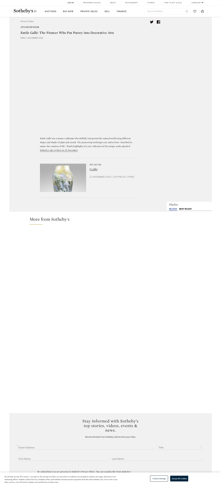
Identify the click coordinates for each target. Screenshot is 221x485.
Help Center (72, 458)
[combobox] (167, 11)
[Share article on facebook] (158, 22)
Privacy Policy (104, 463)
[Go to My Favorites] (194, 11)
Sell (107, 11)
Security (133, 458)
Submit (110, 400)
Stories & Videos (27, 21)
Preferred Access (92, 3)
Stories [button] (151, 3)
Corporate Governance (109, 468)
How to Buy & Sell (173, 3)
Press (100, 458)
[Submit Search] (187, 11)
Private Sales (88, 11)
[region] (110, 478)
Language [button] (196, 3)
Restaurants (131, 3)
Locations (71, 463)
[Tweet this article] (151, 22)
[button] (112, 220)
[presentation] (35, 410)
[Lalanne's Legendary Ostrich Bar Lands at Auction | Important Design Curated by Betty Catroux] (135, 258)
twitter (73, 441)
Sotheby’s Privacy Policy (83, 377)
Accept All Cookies (179, 478)
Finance (122, 11)
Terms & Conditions (139, 463)
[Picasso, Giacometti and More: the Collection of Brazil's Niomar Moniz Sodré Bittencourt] (185, 275)
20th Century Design (30, 27)
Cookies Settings (159, 478)
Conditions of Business (141, 468)
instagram (123, 441)
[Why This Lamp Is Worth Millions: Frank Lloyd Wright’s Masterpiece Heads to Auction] (185, 240)
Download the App (75, 468)
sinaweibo (178, 441)
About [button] (113, 3)
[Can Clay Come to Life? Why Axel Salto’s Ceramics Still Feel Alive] (61, 258)
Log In (71, 3)
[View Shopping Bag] (202, 11)
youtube (151, 441)
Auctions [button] (50, 11)
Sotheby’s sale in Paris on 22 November (59, 150)
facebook (98, 441)
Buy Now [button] (68, 11)
